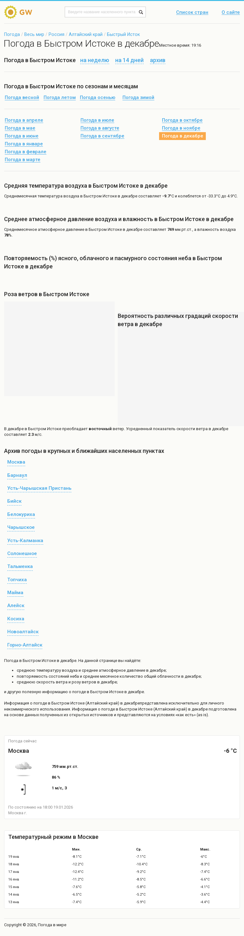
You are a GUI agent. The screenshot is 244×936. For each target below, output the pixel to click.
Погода (12, 34)
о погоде (39, 703)
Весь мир (34, 34)
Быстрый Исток (123, 34)
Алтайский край (86, 34)
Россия (56, 34)
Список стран (192, 12)
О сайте (231, 12)
